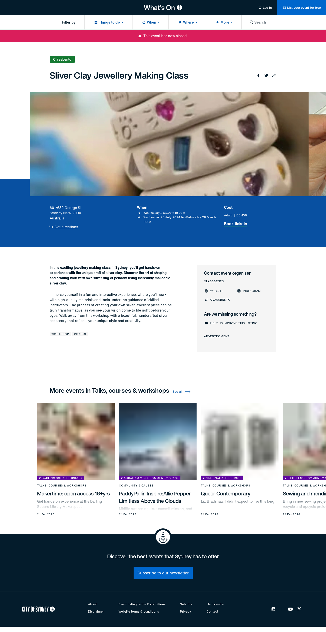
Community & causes (136, 485)
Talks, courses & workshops (61, 485)
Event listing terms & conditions (142, 604)
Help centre (215, 604)
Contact (212, 611)
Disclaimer (96, 611)
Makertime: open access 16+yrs (73, 493)
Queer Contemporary (225, 493)
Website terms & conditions (139, 611)
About (92, 604)
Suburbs (186, 604)
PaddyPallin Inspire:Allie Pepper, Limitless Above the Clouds (155, 497)
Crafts (80, 334)
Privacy (185, 611)
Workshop (60, 334)
